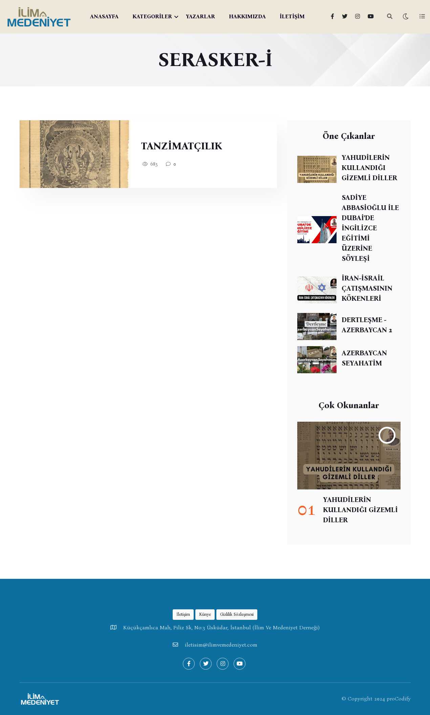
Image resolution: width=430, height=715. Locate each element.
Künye (205, 614)
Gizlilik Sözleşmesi (237, 614)
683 (150, 164)
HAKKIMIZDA (247, 16)
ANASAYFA (104, 16)
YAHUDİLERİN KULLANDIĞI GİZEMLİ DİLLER (369, 167)
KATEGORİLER (152, 16)
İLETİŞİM (292, 16)
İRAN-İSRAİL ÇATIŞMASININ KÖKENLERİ (367, 288)
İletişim (183, 614)
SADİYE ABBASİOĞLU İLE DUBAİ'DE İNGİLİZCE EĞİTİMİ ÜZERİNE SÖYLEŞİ (370, 227)
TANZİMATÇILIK (181, 146)
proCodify (399, 698)
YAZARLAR (200, 16)
